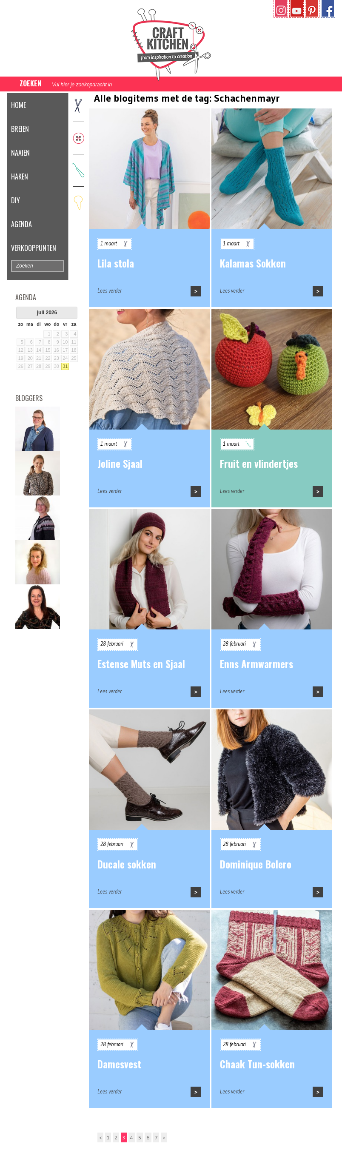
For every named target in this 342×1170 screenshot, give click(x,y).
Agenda (21, 224)
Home (18, 105)
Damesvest (119, 1064)
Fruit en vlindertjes (259, 463)
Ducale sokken (126, 864)
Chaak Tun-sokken (257, 1064)
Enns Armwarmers (256, 664)
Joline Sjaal (119, 463)
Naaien (20, 153)
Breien (20, 129)
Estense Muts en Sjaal (141, 664)
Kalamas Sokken (253, 263)
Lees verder (109, 290)
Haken (19, 176)
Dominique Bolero (255, 864)
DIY (15, 200)
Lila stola (115, 263)
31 (65, 366)
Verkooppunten (33, 248)
